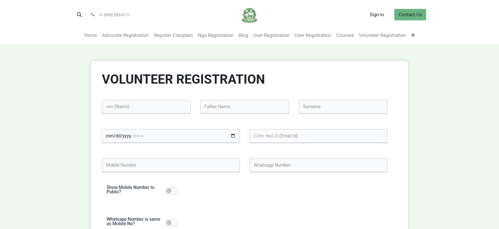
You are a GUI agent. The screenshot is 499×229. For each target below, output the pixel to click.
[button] (79, 14)
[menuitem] (90, 35)
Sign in (377, 14)
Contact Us (410, 14)
